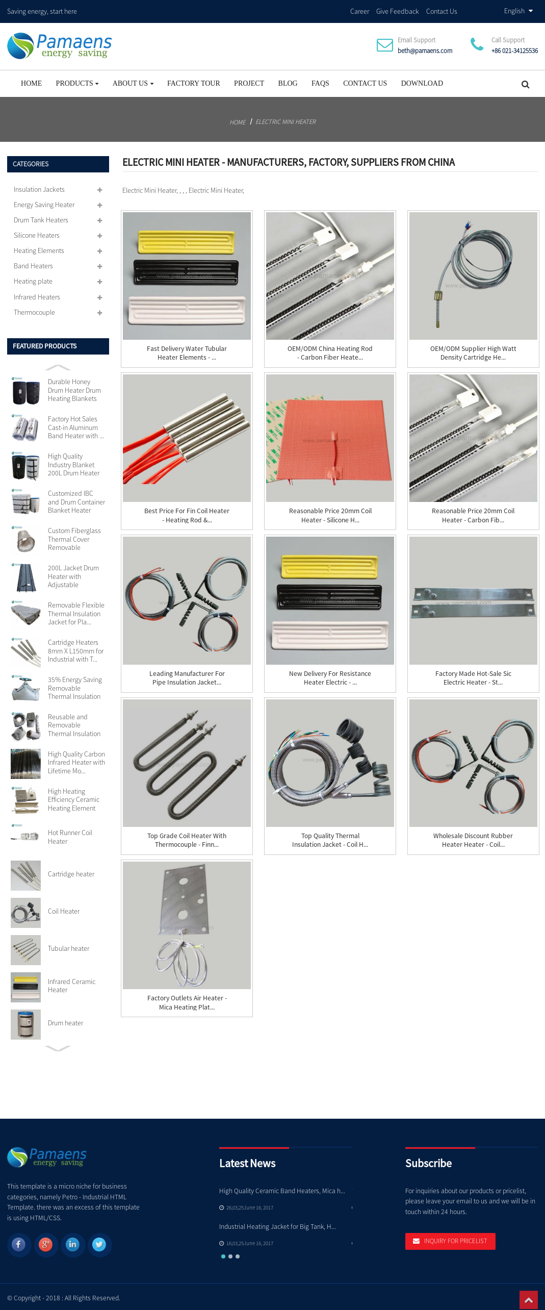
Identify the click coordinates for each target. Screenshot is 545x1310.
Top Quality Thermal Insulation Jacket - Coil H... (330, 837)
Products (77, 80)
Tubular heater (68, 945)
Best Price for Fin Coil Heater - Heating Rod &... (186, 512)
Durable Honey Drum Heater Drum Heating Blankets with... (74, 387)
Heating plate (33, 278)
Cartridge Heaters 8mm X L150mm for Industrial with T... (75, 647)
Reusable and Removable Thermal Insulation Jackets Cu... (74, 722)
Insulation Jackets (39, 186)
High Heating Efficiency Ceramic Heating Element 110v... (73, 796)
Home (31, 80)
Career (359, 9)
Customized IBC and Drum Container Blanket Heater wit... (76, 499)
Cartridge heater (71, 871)
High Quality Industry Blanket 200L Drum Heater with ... (73, 461)
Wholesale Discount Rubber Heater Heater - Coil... (473, 837)
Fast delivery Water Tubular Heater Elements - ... (187, 350)
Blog (288, 80)
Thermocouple (34, 309)
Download (422, 80)
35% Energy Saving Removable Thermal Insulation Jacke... (75, 684)
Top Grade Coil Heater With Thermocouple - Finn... (186, 837)
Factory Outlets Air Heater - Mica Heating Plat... (187, 1000)
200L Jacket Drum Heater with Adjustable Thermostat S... (73, 573)
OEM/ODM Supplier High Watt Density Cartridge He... (473, 350)
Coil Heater (64, 908)
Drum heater (65, 1020)
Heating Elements (39, 248)
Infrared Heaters (37, 293)
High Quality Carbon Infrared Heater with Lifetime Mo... (76, 759)
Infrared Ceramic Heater (71, 982)
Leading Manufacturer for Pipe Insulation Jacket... (187, 675)
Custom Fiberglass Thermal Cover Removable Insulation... (74, 536)
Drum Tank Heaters (41, 216)
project (249, 80)
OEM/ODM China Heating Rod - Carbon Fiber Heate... (330, 350)
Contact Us (441, 9)
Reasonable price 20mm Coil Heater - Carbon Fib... (473, 512)
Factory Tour (193, 80)
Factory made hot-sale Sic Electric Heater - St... (473, 675)
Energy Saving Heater (44, 201)
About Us (133, 80)
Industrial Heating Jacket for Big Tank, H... (277, 1223)
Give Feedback (397, 9)
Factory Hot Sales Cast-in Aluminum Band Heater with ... (76, 424)
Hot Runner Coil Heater (70, 833)
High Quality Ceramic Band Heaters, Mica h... (282, 1187)
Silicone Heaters (37, 232)
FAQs (320, 80)
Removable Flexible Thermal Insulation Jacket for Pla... (76, 610)
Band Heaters (33, 263)
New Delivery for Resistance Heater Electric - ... (330, 675)
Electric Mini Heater (285, 118)
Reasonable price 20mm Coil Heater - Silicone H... (330, 512)
